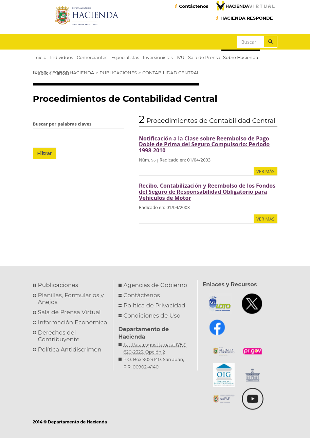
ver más (265, 171)
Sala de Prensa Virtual (69, 312)
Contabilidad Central (170, 72)
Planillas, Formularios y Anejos (71, 298)
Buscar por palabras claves (62, 124)
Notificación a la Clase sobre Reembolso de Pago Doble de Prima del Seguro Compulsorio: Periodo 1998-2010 (204, 144)
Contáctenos (193, 6)
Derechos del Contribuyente (58, 336)
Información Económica (72, 322)
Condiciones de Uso (152, 315)
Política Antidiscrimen (70, 349)
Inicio (40, 72)
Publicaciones (118, 72)
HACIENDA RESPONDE (246, 18)
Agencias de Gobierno (155, 285)
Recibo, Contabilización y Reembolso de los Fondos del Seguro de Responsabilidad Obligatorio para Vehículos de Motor (207, 191)
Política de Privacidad (155, 305)
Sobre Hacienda (73, 72)
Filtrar (44, 153)
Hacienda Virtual (245, 6)
